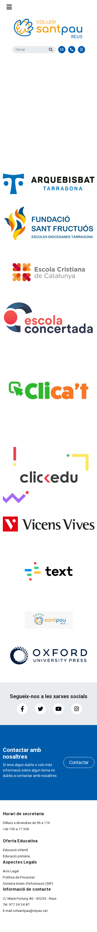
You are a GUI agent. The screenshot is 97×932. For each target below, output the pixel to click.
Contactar (79, 762)
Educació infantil (15, 850)
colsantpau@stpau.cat (30, 910)
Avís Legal (11, 871)
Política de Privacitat (19, 877)
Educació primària (16, 856)
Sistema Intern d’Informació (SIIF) (28, 883)
